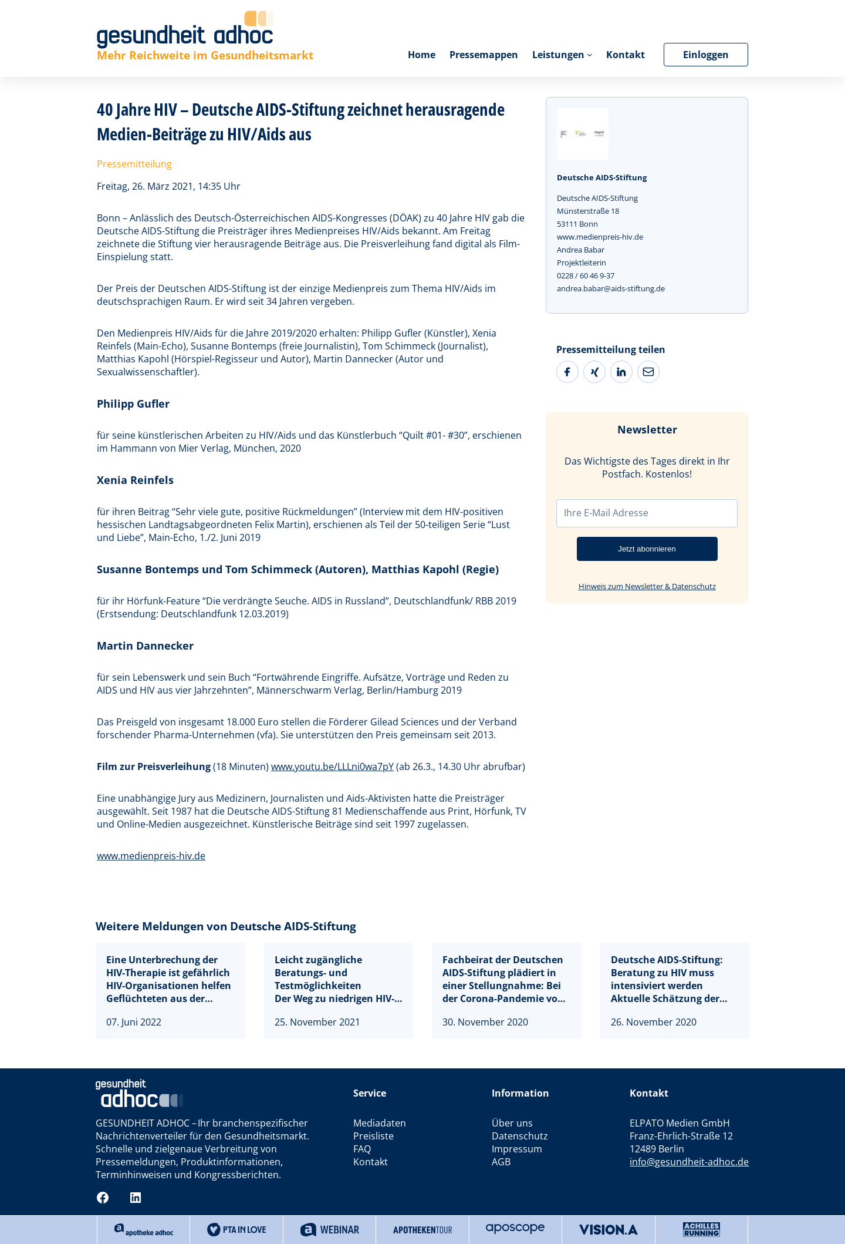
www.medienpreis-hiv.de (151, 855)
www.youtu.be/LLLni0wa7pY (332, 766)
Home (421, 54)
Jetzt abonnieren (647, 548)
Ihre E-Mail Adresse (606, 512)
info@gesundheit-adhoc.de (689, 1161)
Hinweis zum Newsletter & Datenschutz (647, 586)
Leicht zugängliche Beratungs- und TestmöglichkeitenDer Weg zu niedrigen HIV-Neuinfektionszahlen (334, 979)
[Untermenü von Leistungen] (589, 54)
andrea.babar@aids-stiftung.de (611, 288)
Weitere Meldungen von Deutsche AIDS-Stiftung (226, 926)
